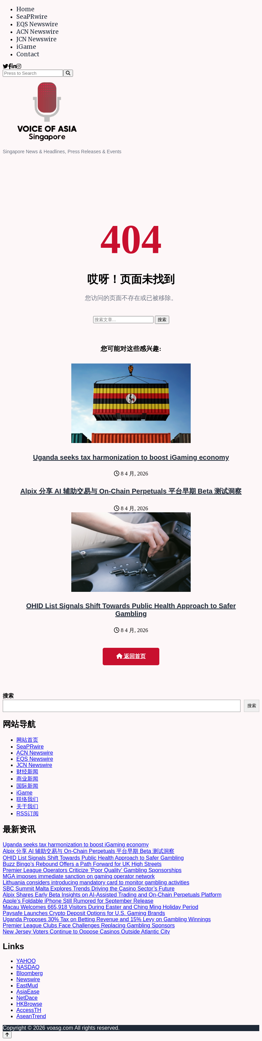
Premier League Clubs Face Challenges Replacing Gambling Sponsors (89, 925)
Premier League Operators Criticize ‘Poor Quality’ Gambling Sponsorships (92, 870)
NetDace (27, 998)
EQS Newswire (37, 24)
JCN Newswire (36, 39)
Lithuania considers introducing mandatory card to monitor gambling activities (96, 882)
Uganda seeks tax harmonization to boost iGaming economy (131, 457)
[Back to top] (7, 1034)
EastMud (27, 985)
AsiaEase (28, 992)
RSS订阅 (27, 813)
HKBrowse (29, 1004)
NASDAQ (28, 967)
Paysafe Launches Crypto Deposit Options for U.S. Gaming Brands (84, 913)
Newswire (28, 979)
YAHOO (26, 961)
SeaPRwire (31, 16)
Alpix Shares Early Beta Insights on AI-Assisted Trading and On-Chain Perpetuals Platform (112, 895)
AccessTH (28, 1010)
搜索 (8, 696)
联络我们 (27, 799)
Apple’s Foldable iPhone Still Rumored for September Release (78, 901)
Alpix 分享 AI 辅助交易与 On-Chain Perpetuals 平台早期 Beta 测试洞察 (131, 491)
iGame (26, 47)
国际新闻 (27, 786)
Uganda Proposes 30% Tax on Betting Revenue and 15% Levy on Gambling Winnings (107, 919)
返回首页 (131, 656)
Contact (27, 54)
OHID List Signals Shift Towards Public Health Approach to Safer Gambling (131, 609)
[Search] (68, 73)
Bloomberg (29, 973)
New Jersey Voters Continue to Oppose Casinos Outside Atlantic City (86, 932)
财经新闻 (27, 771)
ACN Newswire (37, 31)
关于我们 (27, 806)
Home (25, 9)
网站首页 (27, 740)
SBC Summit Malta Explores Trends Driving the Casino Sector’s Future (89, 889)
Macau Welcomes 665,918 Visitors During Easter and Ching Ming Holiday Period (100, 907)
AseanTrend (31, 1016)
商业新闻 (27, 779)
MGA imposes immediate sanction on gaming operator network (79, 876)
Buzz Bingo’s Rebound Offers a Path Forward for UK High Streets (82, 864)
